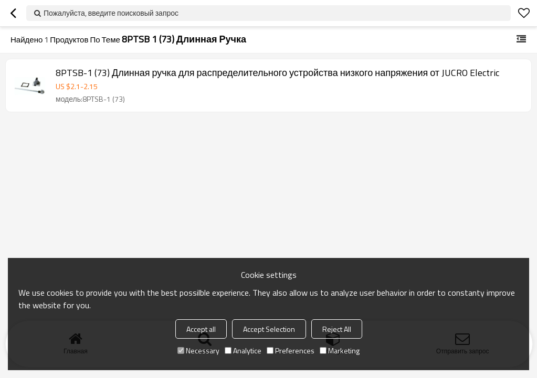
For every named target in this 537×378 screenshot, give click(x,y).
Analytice (243, 350)
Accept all (201, 328)
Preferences (290, 350)
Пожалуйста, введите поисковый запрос (111, 12)
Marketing (340, 350)
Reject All (336, 328)
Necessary (198, 350)
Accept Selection (269, 328)
